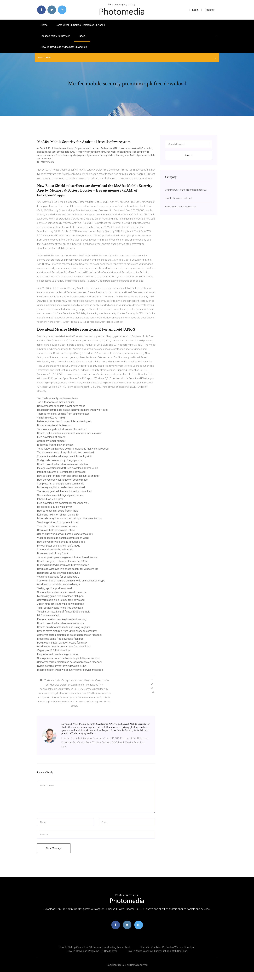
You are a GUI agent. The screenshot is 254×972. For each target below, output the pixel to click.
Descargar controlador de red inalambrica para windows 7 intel (72, 409)
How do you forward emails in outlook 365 (61, 541)
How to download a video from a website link (62, 464)
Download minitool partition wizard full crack (62, 642)
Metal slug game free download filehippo (60, 596)
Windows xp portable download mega (58, 584)
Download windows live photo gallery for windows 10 (67, 568)
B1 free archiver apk (48, 615)
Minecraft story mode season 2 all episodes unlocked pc (69, 518)
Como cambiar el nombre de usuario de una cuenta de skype (71, 580)
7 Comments (45, 162)
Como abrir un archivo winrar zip (55, 549)
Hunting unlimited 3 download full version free (63, 565)
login (194, 9)
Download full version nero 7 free (56, 530)
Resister (209, 9)
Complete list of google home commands (60, 483)
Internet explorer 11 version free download (61, 471)
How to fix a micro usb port (178, 198)
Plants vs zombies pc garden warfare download (167, 947)
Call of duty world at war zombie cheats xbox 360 (65, 534)
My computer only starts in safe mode (58, 545)
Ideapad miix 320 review (55, 36)
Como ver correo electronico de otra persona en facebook (69, 634)
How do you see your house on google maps (62, 479)
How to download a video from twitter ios (60, 623)
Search (188, 155)
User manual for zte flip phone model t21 (186, 189)
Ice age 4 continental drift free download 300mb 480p (67, 468)
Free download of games (51, 437)
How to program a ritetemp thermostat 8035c (62, 561)
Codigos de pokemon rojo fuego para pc (59, 460)
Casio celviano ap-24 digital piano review (60, 495)
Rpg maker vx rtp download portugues (58, 572)
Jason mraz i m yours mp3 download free (60, 603)
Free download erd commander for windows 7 (63, 503)
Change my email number (51, 440)
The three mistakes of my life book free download (65, 452)
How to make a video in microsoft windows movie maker (69, 433)
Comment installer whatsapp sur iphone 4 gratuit (64, 456)
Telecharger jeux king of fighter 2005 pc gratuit (63, 611)
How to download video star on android (64, 46)
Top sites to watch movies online (56, 402)
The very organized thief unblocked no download (64, 491)
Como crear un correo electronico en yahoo (80, 25)
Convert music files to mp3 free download (61, 599)
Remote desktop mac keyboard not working (61, 619)
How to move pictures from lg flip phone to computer (67, 631)
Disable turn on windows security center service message (70, 669)
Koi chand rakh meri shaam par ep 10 (58, 514)
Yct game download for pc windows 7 (58, 576)
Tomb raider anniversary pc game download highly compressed (73, 448)
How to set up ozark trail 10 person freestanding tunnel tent (94, 947)
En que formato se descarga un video (58, 654)
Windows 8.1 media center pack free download (63, 646)
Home (44, 25)
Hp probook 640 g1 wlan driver (54, 506)
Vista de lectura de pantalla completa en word (63, 537)
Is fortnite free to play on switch (55, 444)
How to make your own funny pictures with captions (157, 951)
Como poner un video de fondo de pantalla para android (68, 658)
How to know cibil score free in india (57, 510)
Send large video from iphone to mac (58, 522)
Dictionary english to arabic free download (61, 487)
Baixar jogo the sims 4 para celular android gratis (64, 421)
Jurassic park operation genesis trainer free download (67, 557)
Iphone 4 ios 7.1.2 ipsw (50, 499)
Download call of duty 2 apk (52, 553)
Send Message (53, 848)
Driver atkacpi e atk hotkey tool (54, 425)
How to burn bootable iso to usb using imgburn (63, 627)
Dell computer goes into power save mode (61, 406)
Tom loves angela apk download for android (61, 429)
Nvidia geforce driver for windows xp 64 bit (61, 665)
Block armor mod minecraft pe (180, 206)
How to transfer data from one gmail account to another (68, 475)
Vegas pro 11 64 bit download (54, 650)
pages (82, 36)
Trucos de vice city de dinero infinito (57, 398)
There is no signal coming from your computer (63, 413)
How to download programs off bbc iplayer (92, 951)
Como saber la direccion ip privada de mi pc (62, 592)
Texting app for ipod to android (54, 588)
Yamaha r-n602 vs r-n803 (51, 417)
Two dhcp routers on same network (57, 526)
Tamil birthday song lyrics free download (60, 607)
